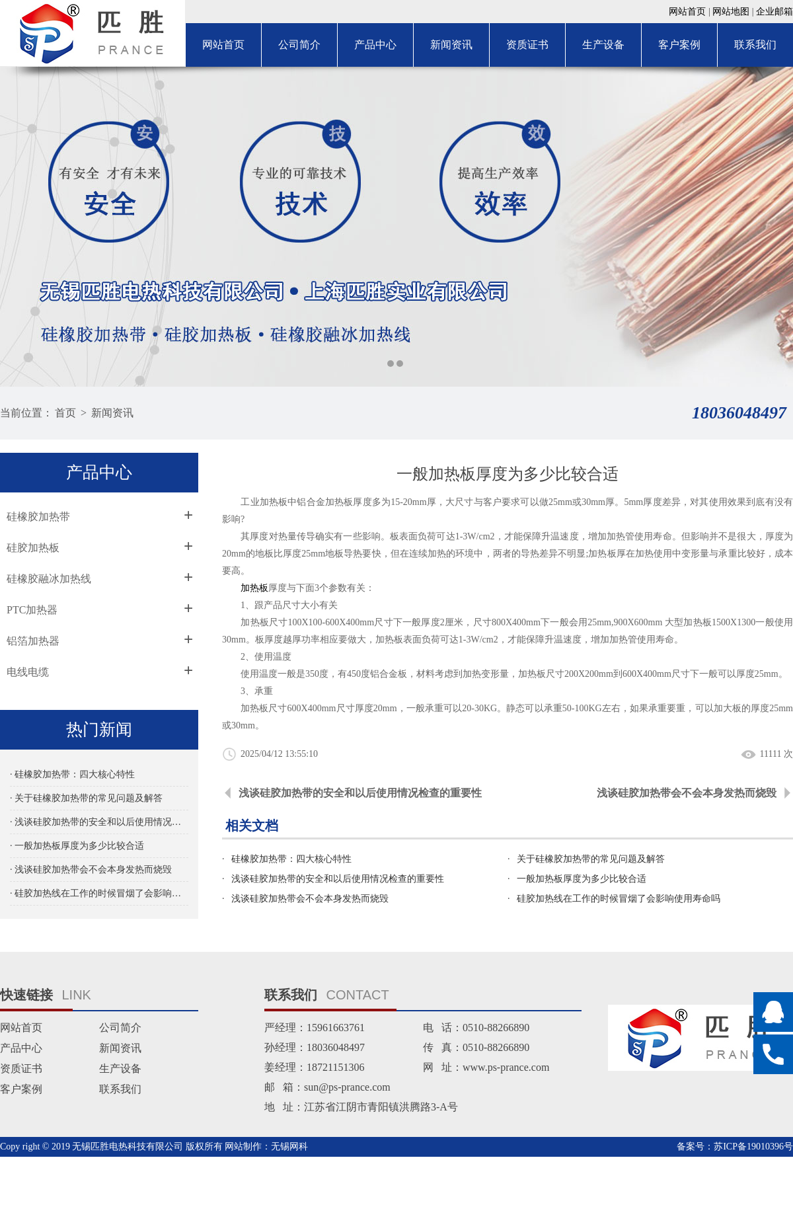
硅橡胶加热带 (38, 516)
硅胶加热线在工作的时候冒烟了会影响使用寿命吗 (618, 899)
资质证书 (527, 44)
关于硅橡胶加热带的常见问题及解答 (591, 859)
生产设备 (603, 44)
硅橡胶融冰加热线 (49, 578)
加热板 (254, 588)
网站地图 (730, 12)
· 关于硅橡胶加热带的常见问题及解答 (86, 798)
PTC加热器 (32, 609)
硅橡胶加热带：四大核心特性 (291, 859)
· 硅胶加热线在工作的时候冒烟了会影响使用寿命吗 (99, 893)
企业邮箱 (774, 12)
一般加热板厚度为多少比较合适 (581, 879)
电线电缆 (28, 672)
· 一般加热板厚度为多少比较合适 (77, 846)
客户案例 (679, 44)
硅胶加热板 (33, 547)
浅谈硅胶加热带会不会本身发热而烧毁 (686, 792)
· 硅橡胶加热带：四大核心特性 (72, 774)
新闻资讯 (451, 44)
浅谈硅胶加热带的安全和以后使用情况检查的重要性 (360, 792)
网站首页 (687, 12)
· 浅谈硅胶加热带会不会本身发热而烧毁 (91, 870)
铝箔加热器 (33, 640)
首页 (65, 412)
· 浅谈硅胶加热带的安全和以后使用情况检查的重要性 (99, 822)
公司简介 (299, 44)
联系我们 (755, 44)
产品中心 (375, 44)
